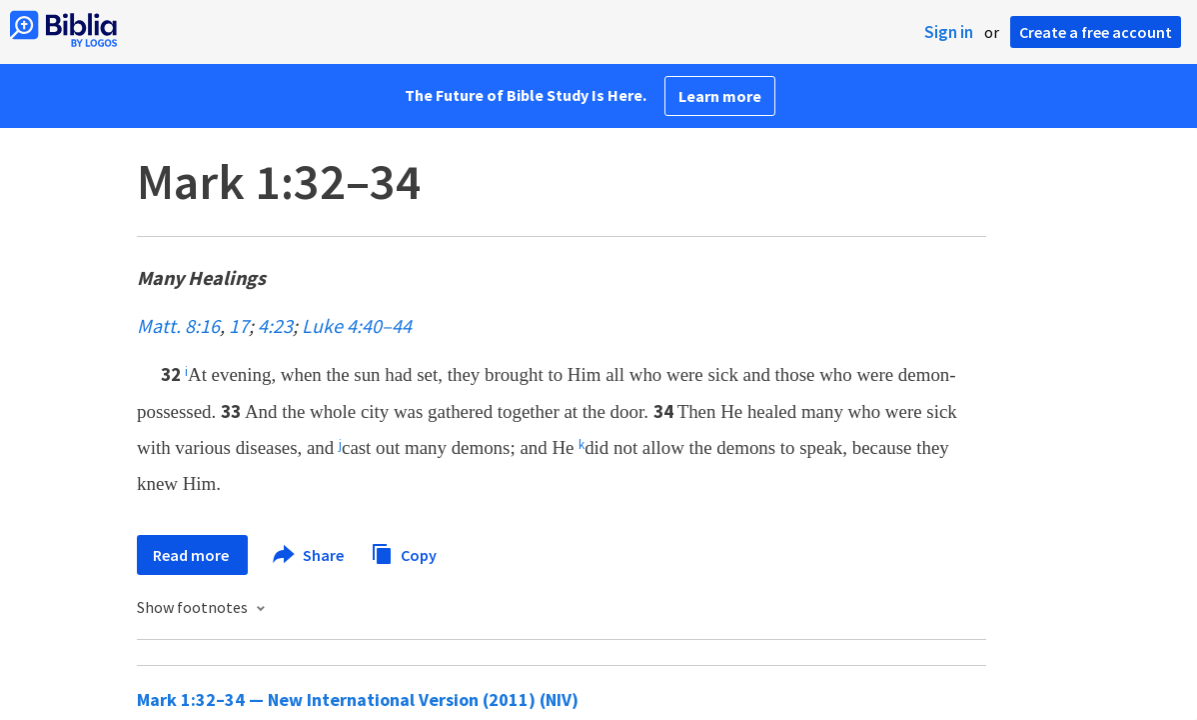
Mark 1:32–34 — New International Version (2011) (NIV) (358, 699)
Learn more (719, 96)
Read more (192, 555)
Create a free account (1095, 32)
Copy (404, 552)
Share (309, 555)
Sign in (948, 32)
